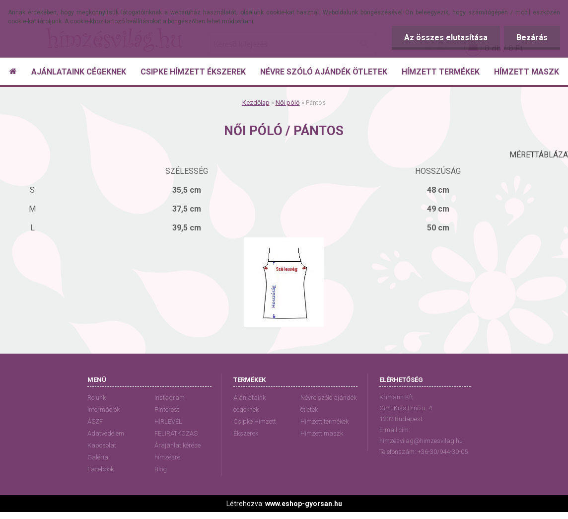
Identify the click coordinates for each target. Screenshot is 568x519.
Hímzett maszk (321, 433)
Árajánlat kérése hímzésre (177, 451)
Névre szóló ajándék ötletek (328, 403)
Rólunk (96, 397)
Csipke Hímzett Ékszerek (254, 427)
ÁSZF (95, 421)
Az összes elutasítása (446, 37)
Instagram (169, 397)
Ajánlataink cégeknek (249, 403)
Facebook (100, 469)
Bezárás (532, 37)
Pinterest (166, 409)
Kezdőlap (256, 102)
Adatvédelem (105, 433)
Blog (160, 469)
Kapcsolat (101, 445)
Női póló (288, 102)
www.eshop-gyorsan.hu (303, 504)
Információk (103, 409)
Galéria (97, 457)
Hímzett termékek (324, 421)
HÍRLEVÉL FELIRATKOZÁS (176, 427)
